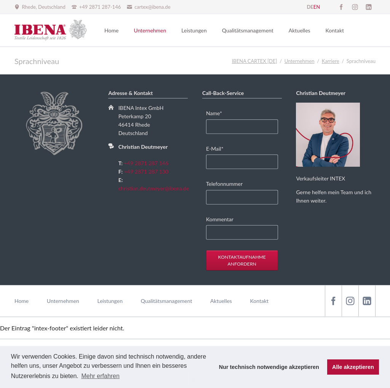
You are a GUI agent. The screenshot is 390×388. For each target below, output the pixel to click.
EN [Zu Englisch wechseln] (316, 7)
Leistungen (110, 301)
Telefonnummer (224, 183)
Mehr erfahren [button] (100, 376)
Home (21, 301)
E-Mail (217, 148)
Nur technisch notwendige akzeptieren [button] (269, 367)
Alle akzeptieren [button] (353, 367)
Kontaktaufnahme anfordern (242, 260)
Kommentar (219, 219)
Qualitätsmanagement (166, 301)
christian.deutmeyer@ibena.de (153, 188)
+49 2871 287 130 (146, 171)
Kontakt (259, 301)
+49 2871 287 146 (146, 163)
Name (217, 112)
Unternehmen (63, 301)
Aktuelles (221, 301)
